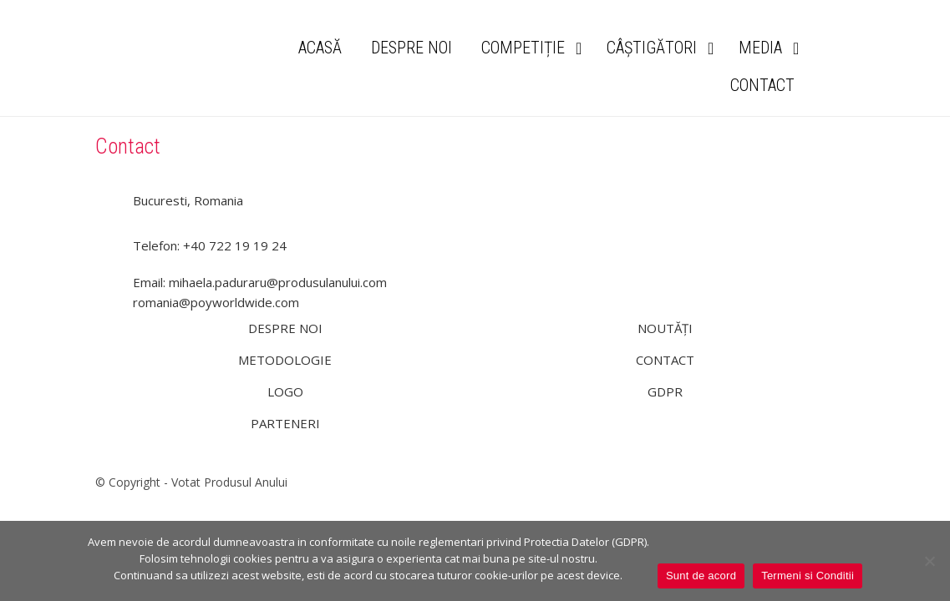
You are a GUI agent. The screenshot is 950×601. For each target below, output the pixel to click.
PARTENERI (285, 423)
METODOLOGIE (285, 359)
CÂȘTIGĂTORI (652, 48)
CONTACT (762, 85)
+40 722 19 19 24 (235, 245)
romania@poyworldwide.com (216, 302)
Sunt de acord (701, 575)
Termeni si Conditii (807, 575)
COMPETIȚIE (523, 48)
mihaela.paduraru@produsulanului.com (278, 282)
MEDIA (760, 48)
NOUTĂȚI (665, 328)
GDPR (665, 391)
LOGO (285, 391)
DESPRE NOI (411, 48)
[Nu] (929, 561)
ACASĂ (320, 48)
